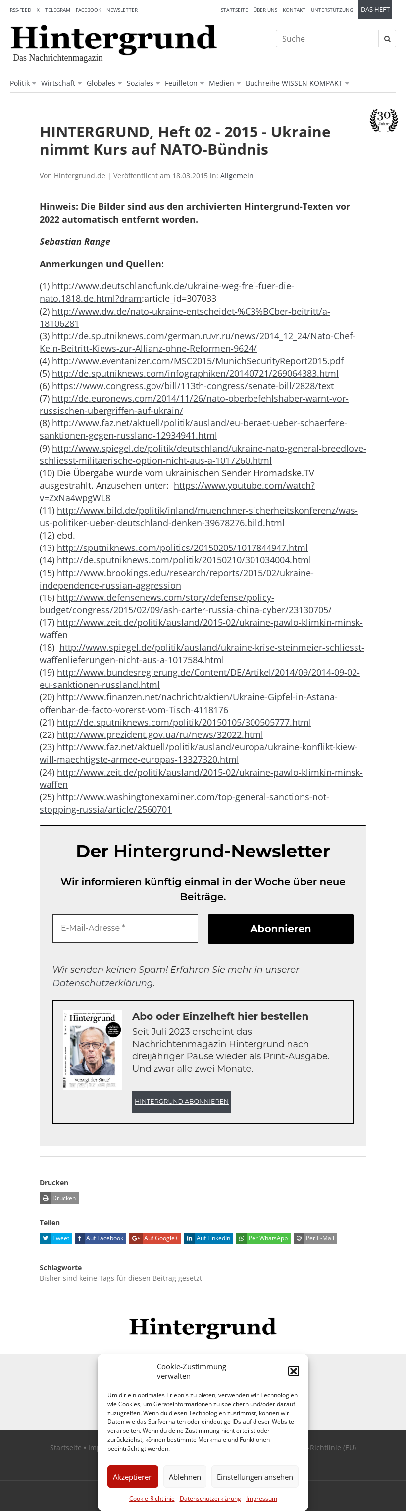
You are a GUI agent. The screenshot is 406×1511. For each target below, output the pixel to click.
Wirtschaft (58, 83)
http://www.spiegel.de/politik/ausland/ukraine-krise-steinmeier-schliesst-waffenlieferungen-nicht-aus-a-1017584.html (202, 653)
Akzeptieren (133, 1477)
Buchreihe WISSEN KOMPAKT (294, 83)
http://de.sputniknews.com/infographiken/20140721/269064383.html (195, 373)
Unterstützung (332, 9)
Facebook (88, 9)
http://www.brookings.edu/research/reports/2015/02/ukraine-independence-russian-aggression (177, 579)
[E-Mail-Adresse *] (125, 928)
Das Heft (375, 9)
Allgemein (237, 175)
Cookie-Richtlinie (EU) (321, 1447)
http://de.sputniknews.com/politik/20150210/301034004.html (184, 560)
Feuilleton (181, 83)
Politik (20, 83)
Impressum (261, 1498)
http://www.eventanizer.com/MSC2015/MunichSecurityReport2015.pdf (198, 360)
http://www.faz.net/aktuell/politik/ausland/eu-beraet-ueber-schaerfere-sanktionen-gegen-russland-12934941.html (193, 429)
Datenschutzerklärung (210, 1498)
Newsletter (122, 9)
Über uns (265, 9)
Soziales (140, 83)
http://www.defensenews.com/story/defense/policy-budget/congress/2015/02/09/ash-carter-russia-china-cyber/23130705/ (186, 604)
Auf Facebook (99, 1238)
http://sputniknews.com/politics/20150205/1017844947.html (182, 547)
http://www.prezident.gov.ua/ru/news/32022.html (160, 734)
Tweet (54, 1238)
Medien (221, 83)
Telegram (57, 9)
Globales (101, 83)
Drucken (58, 1198)
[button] (294, 1371)
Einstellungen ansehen (255, 1477)
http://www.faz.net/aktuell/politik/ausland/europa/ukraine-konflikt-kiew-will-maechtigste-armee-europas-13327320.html (198, 753)
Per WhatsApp (262, 1238)
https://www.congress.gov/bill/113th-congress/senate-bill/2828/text (193, 386)
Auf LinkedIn (207, 1238)
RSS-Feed (20, 9)
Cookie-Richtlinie (152, 1498)
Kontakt (294, 9)
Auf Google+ (153, 1238)
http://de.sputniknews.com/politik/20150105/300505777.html (184, 722)
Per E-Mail (314, 1238)
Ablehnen (185, 1477)
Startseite (234, 9)
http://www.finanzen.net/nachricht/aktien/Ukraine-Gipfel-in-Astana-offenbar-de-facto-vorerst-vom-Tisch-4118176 (189, 703)
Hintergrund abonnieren (182, 1101)
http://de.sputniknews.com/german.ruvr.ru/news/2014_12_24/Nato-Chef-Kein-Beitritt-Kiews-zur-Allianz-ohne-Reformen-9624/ (197, 342)
